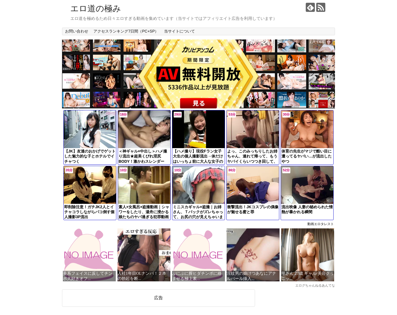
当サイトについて (179, 31)
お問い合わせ (76, 31)
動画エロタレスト (320, 224)
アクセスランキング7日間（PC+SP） (126, 31)
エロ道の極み (95, 8)
